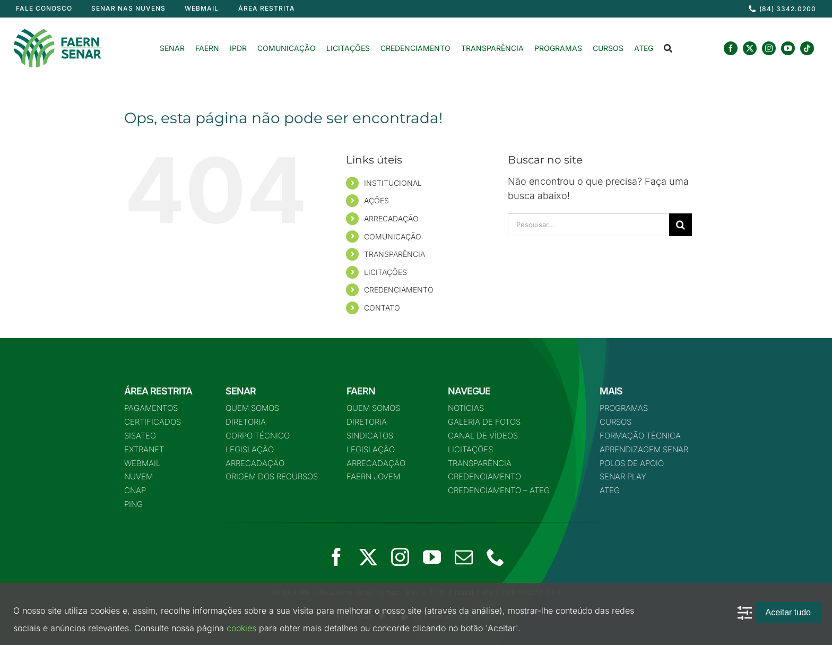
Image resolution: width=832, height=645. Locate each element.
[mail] (463, 557)
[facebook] (731, 48)
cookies (241, 628)
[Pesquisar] (680, 224)
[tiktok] (807, 48)
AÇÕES (376, 200)
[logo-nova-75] (57, 32)
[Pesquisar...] (588, 224)
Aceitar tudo (788, 612)
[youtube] (788, 48)
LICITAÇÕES (385, 272)
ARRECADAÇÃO (391, 218)
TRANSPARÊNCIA (394, 254)
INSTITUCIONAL (393, 182)
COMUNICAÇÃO (392, 236)
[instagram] (769, 48)
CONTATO (382, 307)
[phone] (495, 557)
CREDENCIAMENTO (399, 289)
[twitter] (750, 48)
